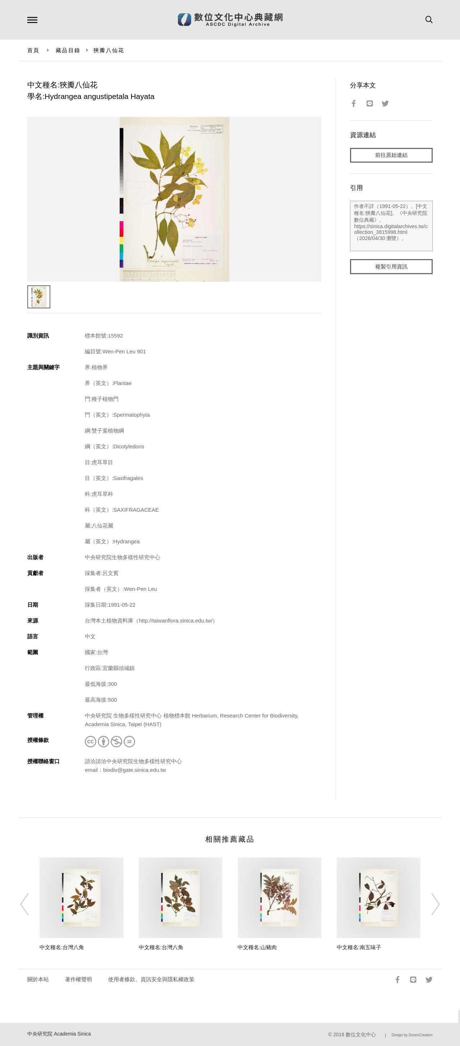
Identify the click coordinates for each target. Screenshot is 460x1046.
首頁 (33, 50)
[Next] (429, 904)
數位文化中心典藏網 (230, 20)
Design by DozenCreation (412, 1035)
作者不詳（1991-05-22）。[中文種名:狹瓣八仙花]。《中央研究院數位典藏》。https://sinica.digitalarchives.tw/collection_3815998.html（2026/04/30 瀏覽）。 (391, 226)
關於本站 (38, 979)
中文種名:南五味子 (359, 947)
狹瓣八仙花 (108, 50)
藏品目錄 (68, 50)
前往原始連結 (391, 155)
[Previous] (31, 904)
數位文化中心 (361, 1034)
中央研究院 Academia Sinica (59, 1034)
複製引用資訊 (391, 267)
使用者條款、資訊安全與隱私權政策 (151, 979)
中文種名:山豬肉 (257, 947)
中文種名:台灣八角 (62, 947)
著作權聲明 (78, 979)
